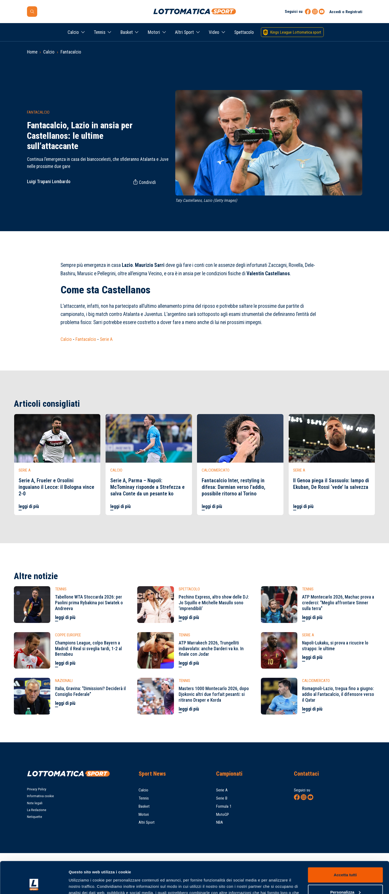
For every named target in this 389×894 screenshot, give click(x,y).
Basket (126, 32)
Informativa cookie (40, 796)
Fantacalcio (71, 52)
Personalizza (345, 862)
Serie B (221, 798)
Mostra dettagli (83, 883)
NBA (219, 822)
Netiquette (34, 817)
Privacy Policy (36, 789)
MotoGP (222, 814)
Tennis (99, 32)
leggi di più (29, 506)
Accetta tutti (345, 845)
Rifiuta (345, 879)
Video (214, 32)
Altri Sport (184, 32)
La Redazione (36, 810)
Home (32, 52)
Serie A (106, 339)
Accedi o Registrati (345, 11)
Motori (154, 32)
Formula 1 (224, 806)
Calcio (73, 32)
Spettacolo (244, 32)
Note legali (34, 803)
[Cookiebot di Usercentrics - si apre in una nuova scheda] (34, 884)
